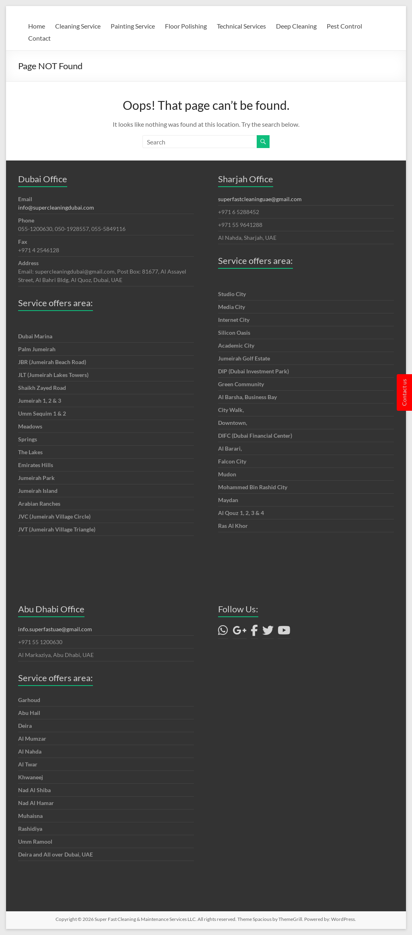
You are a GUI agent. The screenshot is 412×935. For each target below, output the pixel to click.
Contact (39, 38)
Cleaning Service (78, 26)
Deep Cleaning (296, 26)
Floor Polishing (186, 26)
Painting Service (133, 26)
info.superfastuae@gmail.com (55, 629)
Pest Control (344, 26)
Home (36, 26)
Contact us (404, 392)
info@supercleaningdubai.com (56, 207)
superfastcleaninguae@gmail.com (260, 199)
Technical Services (241, 26)
